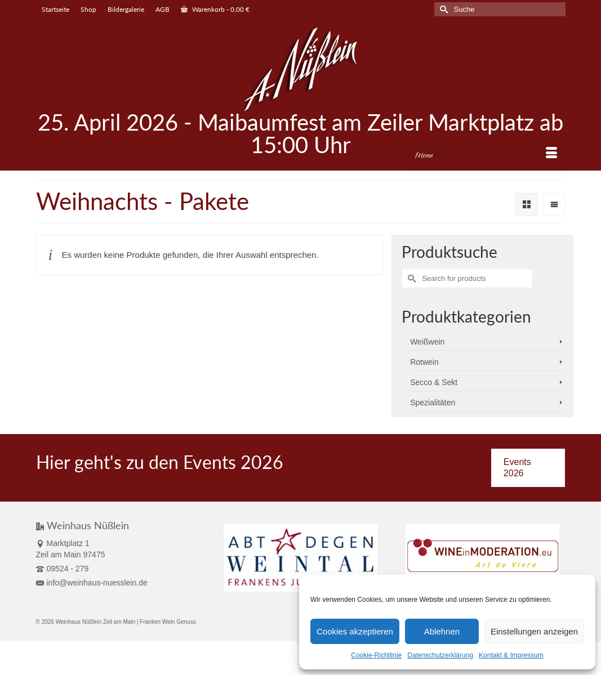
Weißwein (427, 341)
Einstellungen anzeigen (534, 631)
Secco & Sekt (433, 382)
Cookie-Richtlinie (376, 655)
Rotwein (424, 361)
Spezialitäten (432, 402)
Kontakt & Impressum (511, 655)
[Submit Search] (442, 9)
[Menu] (486, 156)
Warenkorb (215, 9)
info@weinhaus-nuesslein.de (92, 582)
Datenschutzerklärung (440, 655)
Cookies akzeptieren (355, 631)
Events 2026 (517, 467)
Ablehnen (442, 631)
